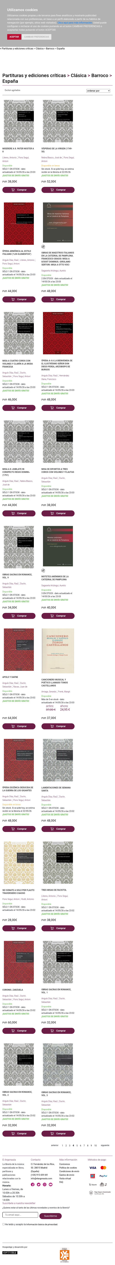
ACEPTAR (14, 37)
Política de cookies (68, 1168)
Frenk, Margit (64, 691)
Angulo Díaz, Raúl (10, 260)
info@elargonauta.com (41, 1178)
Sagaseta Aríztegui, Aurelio (53, 270)
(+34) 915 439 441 (39, 1175)
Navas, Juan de (20, 686)
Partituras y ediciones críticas (17, 48)
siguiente (105, 1145)
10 (95, 1145)
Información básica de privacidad (41, 1224)
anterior (54, 1145)
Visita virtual (65, 1178)
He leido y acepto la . (31, 1224)
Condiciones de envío (69, 1171)
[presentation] (25, 1233)
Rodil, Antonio (27, 899)
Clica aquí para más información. (75, 22)
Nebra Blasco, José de (51, 157)
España (61, 48)
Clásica (39, 48)
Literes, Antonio (9, 157)
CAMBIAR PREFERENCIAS (36, 37)
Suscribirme (50, 1216)
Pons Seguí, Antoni (10, 263)
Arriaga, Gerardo (49, 691)
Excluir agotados (12, 90)
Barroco (50, 48)
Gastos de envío (66, 1175)
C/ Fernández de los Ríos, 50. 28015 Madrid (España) (43, 1168)
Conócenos (64, 1164)
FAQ (61, 1182)
